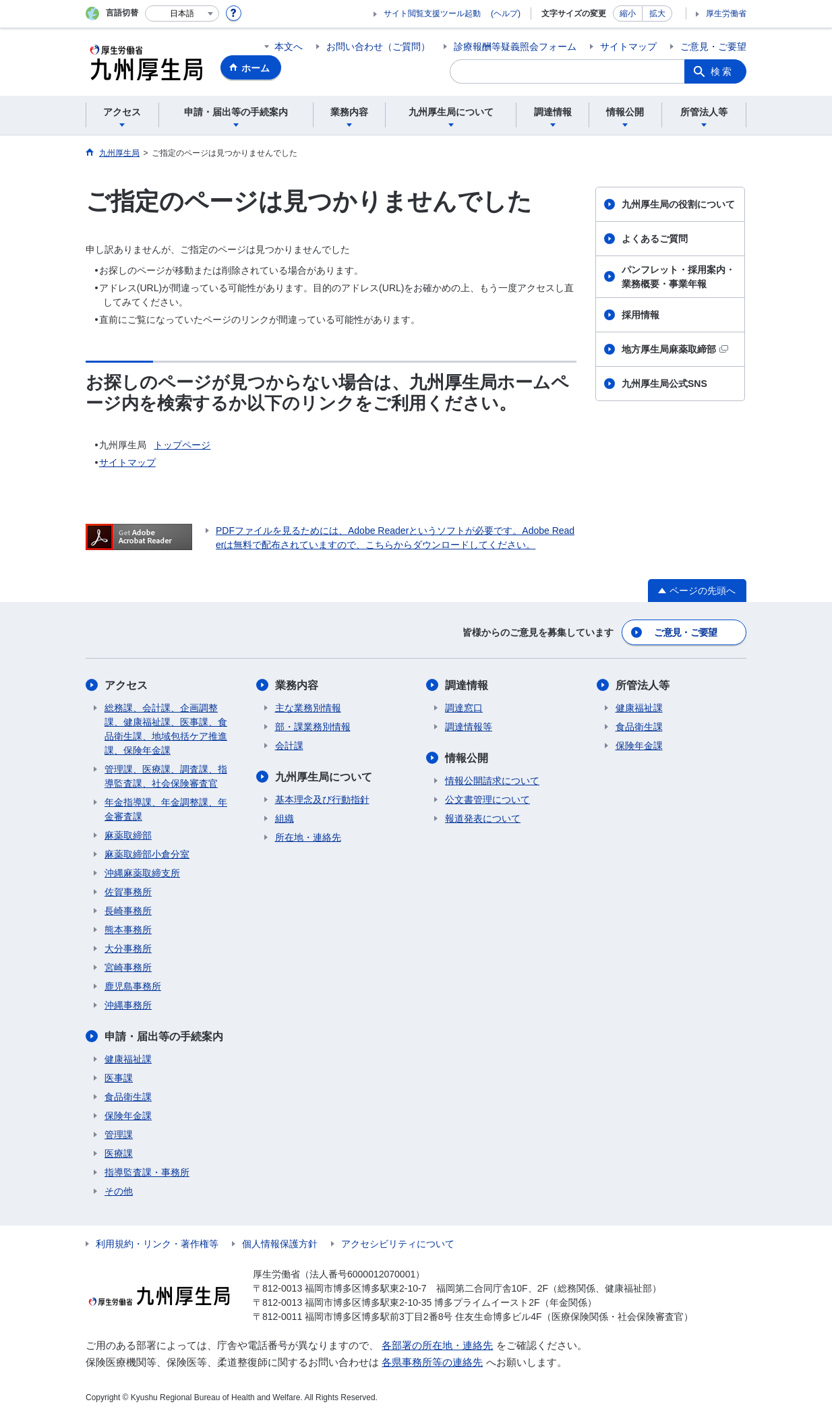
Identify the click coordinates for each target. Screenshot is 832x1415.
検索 (722, 71)
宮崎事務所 (128, 967)
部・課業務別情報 (313, 726)
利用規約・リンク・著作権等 (157, 1243)
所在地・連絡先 (308, 837)
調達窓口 (464, 707)
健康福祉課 (128, 1059)
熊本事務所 (128, 929)
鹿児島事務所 (133, 986)
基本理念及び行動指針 (322, 799)
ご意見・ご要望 (713, 46)
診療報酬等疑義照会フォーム (515, 46)
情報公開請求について (492, 780)
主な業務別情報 (308, 707)
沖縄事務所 (128, 1005)
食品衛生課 (128, 1096)
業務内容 (296, 685)
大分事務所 (128, 948)
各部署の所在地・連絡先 (437, 1345)
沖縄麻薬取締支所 (142, 873)
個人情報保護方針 (280, 1243)
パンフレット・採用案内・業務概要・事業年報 (678, 276)
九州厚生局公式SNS (664, 383)
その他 (119, 1191)
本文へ (288, 46)
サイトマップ (628, 46)
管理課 (119, 1134)
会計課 (289, 745)
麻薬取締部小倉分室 (147, 854)
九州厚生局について (323, 777)
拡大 (657, 13)
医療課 (119, 1153)
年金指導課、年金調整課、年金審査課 (166, 809)
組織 (284, 818)
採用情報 (640, 314)
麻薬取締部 (128, 835)
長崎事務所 (128, 910)
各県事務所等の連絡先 (432, 1362)
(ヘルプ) (506, 13)
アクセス (126, 685)
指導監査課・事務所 (147, 1172)
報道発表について (483, 818)
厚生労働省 (726, 13)
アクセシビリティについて (397, 1243)
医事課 (119, 1078)
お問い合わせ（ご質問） (378, 46)
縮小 (628, 13)
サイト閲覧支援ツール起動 (432, 13)
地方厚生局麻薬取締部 (675, 349)
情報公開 (466, 758)
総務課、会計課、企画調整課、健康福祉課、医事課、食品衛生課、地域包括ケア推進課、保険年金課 (166, 729)
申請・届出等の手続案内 (164, 1036)
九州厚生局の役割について (678, 204)
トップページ (182, 445)
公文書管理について (487, 799)
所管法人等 (643, 685)
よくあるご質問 (655, 238)
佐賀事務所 (128, 891)
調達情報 (466, 685)
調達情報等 (468, 726)
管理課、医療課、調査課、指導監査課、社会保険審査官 (166, 776)
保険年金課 (128, 1115)
